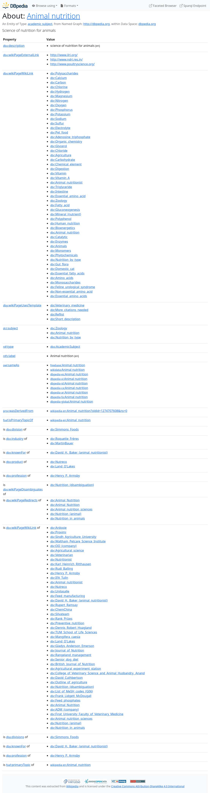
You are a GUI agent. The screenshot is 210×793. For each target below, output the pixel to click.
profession (16, 475)
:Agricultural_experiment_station (75, 668)
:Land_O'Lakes (62, 466)
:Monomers (60, 250)
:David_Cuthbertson (66, 678)
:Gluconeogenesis (65, 210)
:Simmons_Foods (64, 429)
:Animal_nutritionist (66, 182)
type (8, 347)
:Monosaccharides (65, 282)
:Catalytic (59, 237)
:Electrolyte (60, 128)
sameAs (11, 365)
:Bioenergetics (62, 228)
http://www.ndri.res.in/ (66, 59)
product (14, 462)
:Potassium (60, 114)
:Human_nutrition (65, 223)
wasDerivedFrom (18, 411)
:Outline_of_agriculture (68, 682)
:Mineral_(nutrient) (65, 214)
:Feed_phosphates (65, 700)
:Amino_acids (61, 278)
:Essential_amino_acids (68, 296)
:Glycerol (58, 146)
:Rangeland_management (70, 655)
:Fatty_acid (60, 205)
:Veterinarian (61, 555)
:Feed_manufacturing (67, 596)
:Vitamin (58, 173)
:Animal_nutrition (64, 232)
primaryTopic (18, 765)
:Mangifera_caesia (65, 637)
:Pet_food (59, 132)
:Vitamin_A (60, 178)
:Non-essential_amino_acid (71, 291)
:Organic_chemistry (66, 141)
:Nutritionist (61, 559)
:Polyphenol (60, 219)
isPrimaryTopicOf (18, 420)
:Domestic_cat (62, 269)
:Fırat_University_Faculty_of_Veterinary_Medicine (86, 714)
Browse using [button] (43, 6)
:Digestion (59, 169)
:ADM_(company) (64, 709)
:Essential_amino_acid (68, 196)
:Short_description (65, 319)
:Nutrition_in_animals (67, 518)
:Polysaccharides (64, 73)
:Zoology (58, 200)
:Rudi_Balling (61, 568)
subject (10, 328)
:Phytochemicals (64, 255)
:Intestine (59, 191)
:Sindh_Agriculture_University (73, 537)
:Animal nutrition (67, 365)
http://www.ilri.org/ (64, 55)
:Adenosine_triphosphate (70, 137)
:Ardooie (58, 528)
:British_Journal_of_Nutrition (72, 664)
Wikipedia (72, 786)
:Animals (58, 246)
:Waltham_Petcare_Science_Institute (78, 541)
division (14, 429)
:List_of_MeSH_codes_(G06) (71, 691)
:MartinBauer (61, 443)
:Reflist (57, 314)
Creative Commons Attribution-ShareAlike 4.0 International (147, 786)
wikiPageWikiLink (18, 73)
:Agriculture (60, 155)
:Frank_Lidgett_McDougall (70, 696)
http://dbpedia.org (96, 24)
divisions (15, 737)
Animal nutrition (53, 16)
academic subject (40, 24)
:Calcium (58, 78)
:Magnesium (61, 96)
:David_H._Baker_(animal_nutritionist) (79, 452)
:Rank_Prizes (61, 618)
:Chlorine (59, 87)
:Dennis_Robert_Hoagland (71, 628)
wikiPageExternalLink (21, 55)
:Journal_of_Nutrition (67, 650)
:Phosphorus (61, 110)
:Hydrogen (60, 91)
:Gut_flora (59, 264)
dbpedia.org (147, 24)
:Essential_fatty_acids (67, 273)
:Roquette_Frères (64, 439)
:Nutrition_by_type (65, 260)
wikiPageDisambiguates (23, 489)
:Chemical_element (66, 164)
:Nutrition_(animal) (65, 514)
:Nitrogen (59, 100)
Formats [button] (68, 6)
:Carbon (58, 82)
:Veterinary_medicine (67, 305)
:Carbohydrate (62, 160)
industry (14, 439)
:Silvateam (59, 614)
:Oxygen (58, 105)
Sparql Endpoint (193, 6)
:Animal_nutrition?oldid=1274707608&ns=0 (88, 411)
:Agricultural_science (67, 550)
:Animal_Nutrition (65, 500)
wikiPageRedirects (22, 500)
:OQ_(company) (63, 546)
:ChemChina (61, 609)
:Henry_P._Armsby (65, 475)
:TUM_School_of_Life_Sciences (73, 632)
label (9, 356)
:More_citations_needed (69, 310)
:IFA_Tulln (59, 578)
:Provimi (58, 532)
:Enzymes (59, 241)
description (14, 46)
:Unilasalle (59, 591)
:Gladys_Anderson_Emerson (72, 646)
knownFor (16, 452)
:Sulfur (57, 123)
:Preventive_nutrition (67, 623)
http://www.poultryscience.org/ (72, 64)
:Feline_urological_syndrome (72, 287)
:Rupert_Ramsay (64, 605)
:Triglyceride (61, 187)
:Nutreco (58, 462)
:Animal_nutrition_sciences (71, 509)
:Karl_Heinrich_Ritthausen (70, 564)
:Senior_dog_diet (64, 659)
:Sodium (58, 119)
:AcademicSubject (65, 347)
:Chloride (59, 150)
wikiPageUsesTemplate (22, 305)
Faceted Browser (163, 6)
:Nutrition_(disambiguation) (72, 485)
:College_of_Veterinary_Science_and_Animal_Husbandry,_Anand (97, 673)
